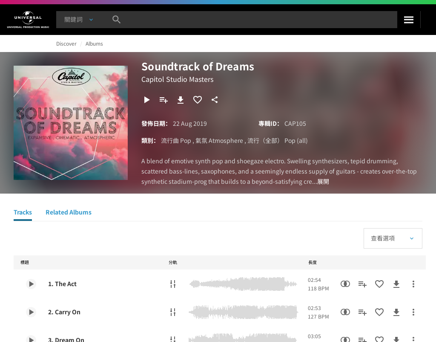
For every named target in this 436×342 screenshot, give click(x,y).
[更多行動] (413, 284)
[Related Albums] (69, 213)
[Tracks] (23, 213)
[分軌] (173, 284)
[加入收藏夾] (197, 100)
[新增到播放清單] (163, 100)
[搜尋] (408, 19)
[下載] (180, 100)
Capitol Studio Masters (177, 79)
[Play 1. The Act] (31, 284)
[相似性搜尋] (345, 284)
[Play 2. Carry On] (31, 312)
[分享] (214, 100)
